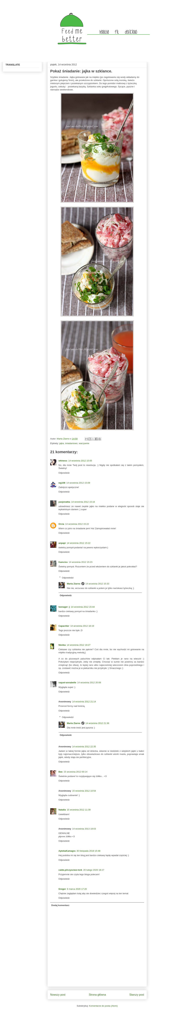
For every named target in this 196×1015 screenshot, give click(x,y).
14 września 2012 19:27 (78, 645)
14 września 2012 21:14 (84, 701)
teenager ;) (64, 607)
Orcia (61, 524)
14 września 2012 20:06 (89, 682)
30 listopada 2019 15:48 (88, 851)
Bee (60, 771)
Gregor (62, 889)
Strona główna (97, 994)
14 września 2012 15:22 (77, 524)
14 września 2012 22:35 (84, 746)
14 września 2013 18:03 (84, 828)
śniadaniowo (71, 443)
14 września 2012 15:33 (97, 583)
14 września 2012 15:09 (78, 483)
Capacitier (63, 626)
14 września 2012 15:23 (80, 562)
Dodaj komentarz (60, 905)
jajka (61, 443)
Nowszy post (57, 994)
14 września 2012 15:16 (83, 502)
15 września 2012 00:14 (75, 771)
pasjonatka (64, 502)
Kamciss (63, 562)
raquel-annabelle (67, 682)
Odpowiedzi (68, 577)
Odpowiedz (64, 473)
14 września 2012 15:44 (83, 607)
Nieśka (62, 645)
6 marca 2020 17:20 (77, 889)
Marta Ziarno (63, 438)
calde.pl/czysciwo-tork (70, 870)
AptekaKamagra (66, 851)
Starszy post (136, 994)
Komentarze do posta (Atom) (103, 1006)
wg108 (61, 483)
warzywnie (84, 443)
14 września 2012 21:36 (97, 723)
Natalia (62, 809)
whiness (62, 460)
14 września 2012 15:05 (80, 460)
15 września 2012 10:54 (84, 791)
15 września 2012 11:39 (79, 809)
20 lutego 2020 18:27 (93, 870)
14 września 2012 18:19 (82, 626)
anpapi (62, 543)
